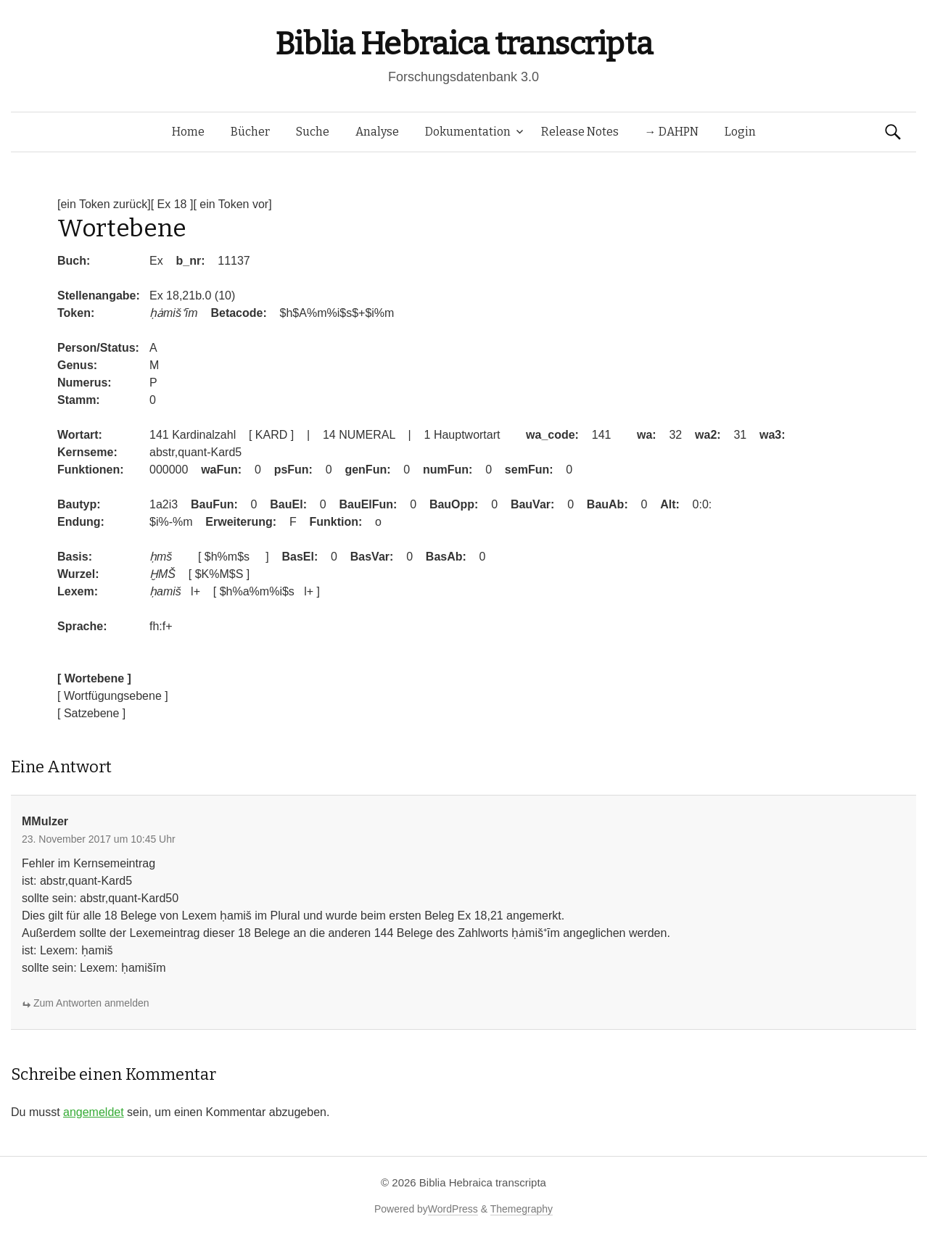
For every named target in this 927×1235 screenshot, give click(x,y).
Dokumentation (468, 132)
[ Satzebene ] (91, 713)
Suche (312, 132)
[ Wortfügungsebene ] (112, 696)
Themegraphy (521, 1209)
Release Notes (580, 132)
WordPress (453, 1209)
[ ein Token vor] (232, 204)
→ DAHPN (672, 132)
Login (740, 132)
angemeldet (93, 1112)
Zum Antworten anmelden (91, 1003)
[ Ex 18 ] (172, 204)
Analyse (377, 132)
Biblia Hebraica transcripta (463, 43)
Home (188, 132)
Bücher (250, 132)
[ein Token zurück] (104, 204)
